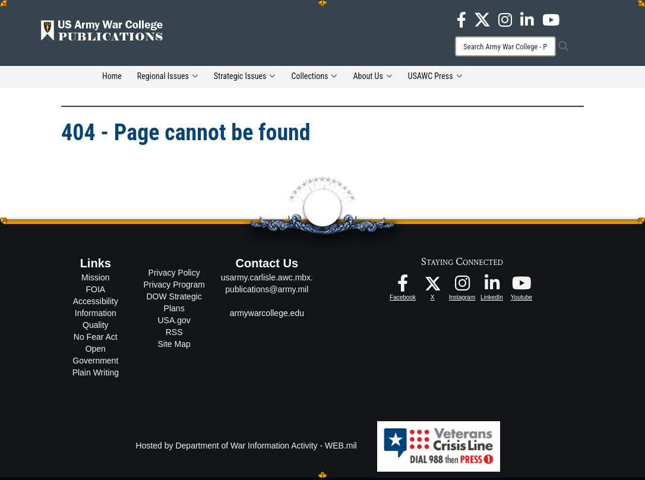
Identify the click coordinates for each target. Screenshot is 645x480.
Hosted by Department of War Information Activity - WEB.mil (246, 448)
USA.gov (174, 322)
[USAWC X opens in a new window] (482, 19)
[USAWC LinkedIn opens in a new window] (527, 19)
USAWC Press (435, 78)
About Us (372, 78)
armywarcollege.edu (267, 315)
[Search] (505, 46)
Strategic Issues (245, 78)
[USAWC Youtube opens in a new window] (550, 19)
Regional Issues (167, 78)
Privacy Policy (174, 274)
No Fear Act (96, 339)
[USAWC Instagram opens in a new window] (505, 19)
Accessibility (95, 303)
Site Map (174, 345)
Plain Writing (95, 375)
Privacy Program (173, 286)
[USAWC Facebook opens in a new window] (461, 19)
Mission (95, 280)
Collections (314, 78)
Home (112, 78)
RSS (174, 334)
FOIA (95, 291)
